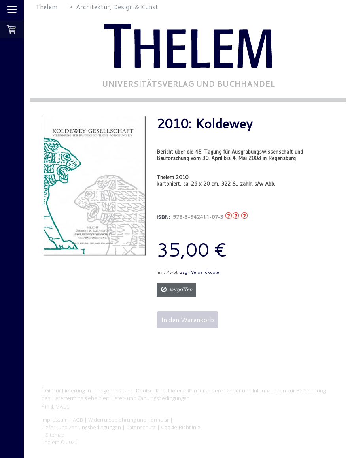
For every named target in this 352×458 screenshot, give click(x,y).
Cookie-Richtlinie (181, 427)
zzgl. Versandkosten (200, 272)
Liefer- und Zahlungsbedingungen (150, 398)
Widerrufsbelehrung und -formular (128, 419)
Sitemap (54, 434)
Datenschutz (141, 427)
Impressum (55, 419)
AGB (78, 419)
